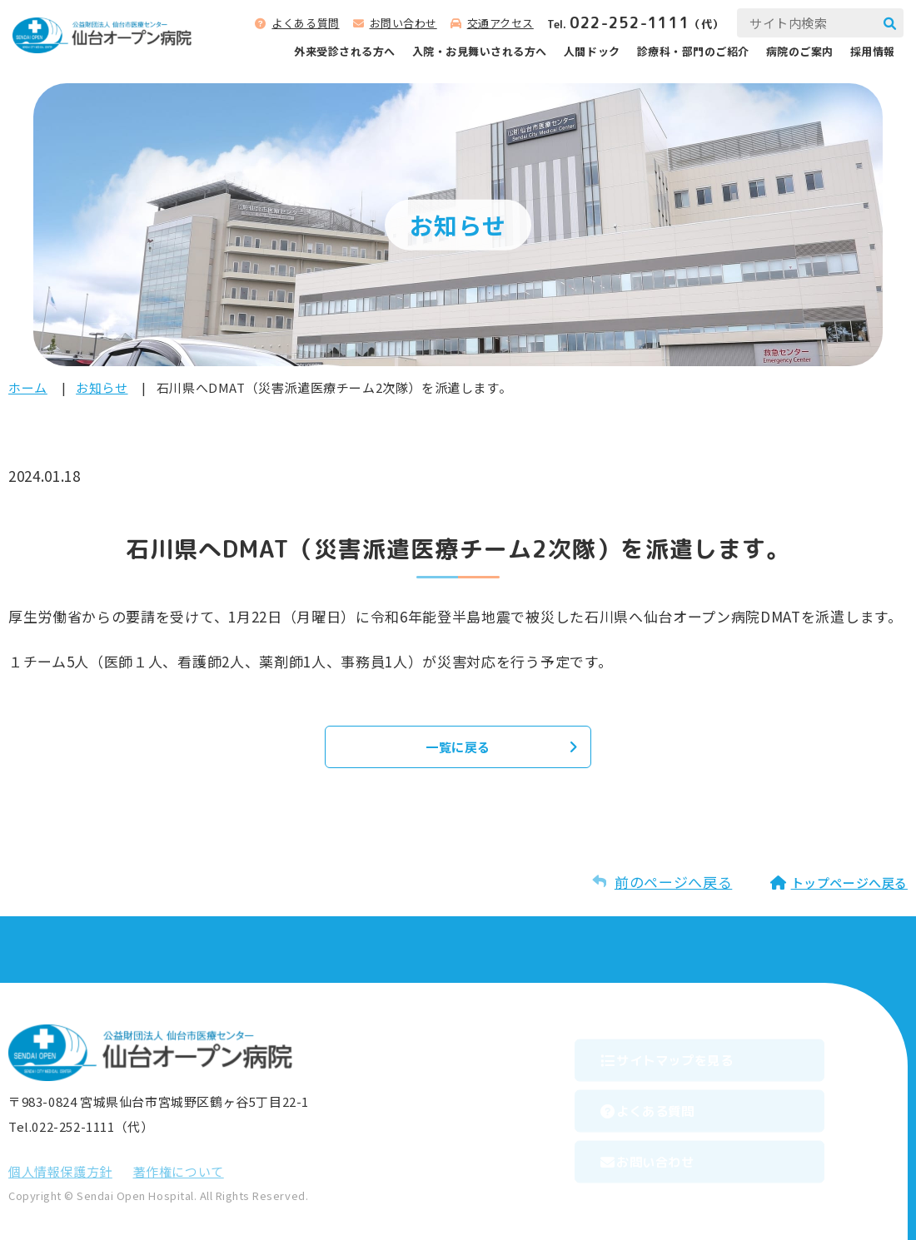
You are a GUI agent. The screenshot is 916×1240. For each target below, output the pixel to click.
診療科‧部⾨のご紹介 (693, 51)
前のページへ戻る (673, 881)
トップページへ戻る (849, 882)
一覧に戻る (458, 747)
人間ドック (592, 51)
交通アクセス (500, 23)
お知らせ (101, 387)
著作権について (178, 1171)
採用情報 (872, 51)
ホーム (27, 387)
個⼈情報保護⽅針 (60, 1171)
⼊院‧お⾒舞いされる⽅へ (479, 51)
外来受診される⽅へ (345, 51)
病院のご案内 (800, 51)
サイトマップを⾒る (703, 1055)
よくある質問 (305, 23)
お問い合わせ (403, 23)
